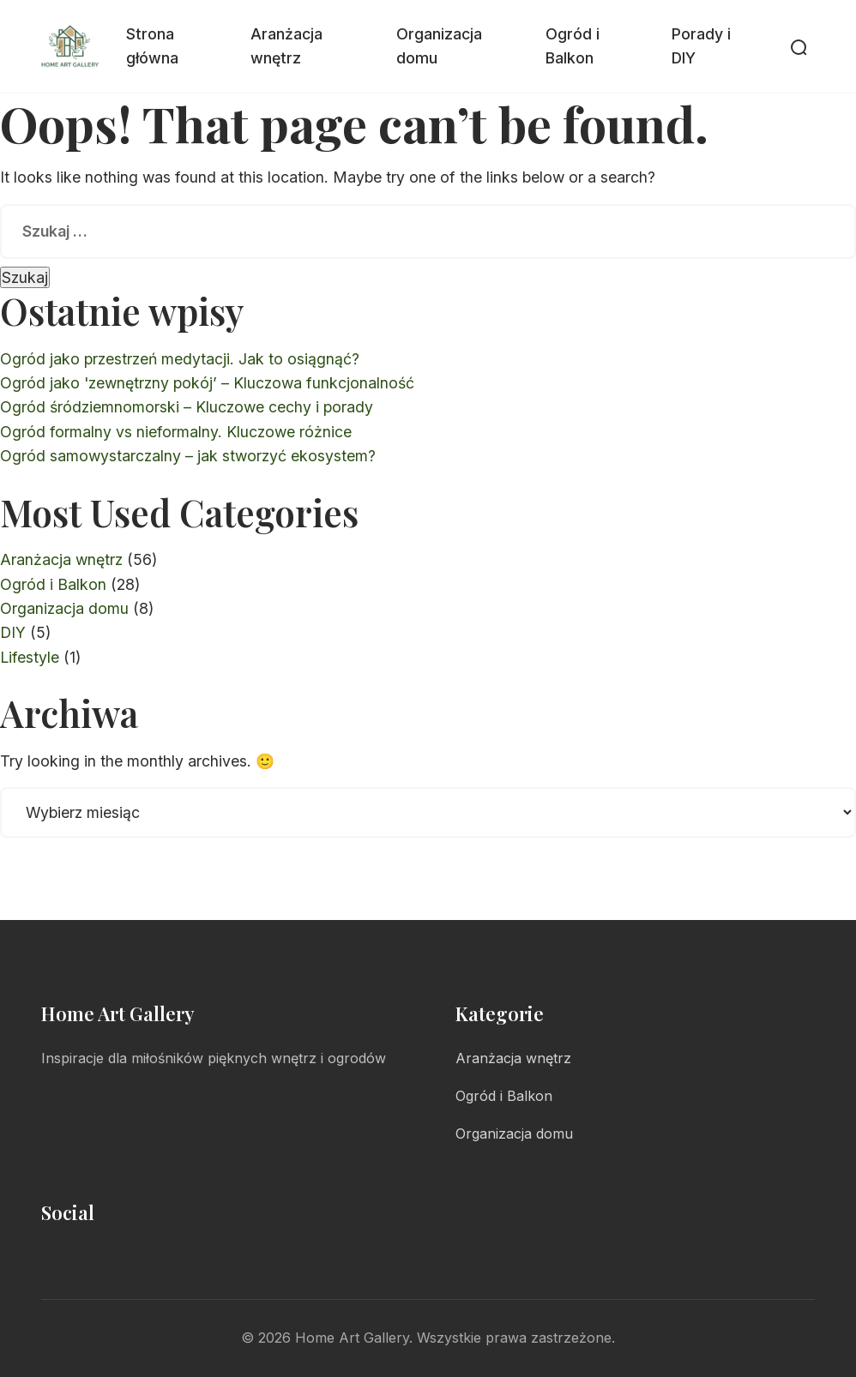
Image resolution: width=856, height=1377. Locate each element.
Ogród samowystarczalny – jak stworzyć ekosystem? (188, 456)
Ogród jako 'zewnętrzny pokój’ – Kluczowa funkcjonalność (207, 383)
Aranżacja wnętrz (286, 46)
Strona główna (152, 46)
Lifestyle (29, 657)
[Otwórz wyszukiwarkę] (798, 46)
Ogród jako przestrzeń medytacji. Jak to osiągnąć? (179, 359)
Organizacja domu (439, 46)
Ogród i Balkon (573, 46)
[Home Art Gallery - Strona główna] (70, 46)
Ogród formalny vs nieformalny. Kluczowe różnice (176, 432)
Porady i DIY (701, 46)
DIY (13, 632)
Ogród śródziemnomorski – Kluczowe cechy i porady (186, 407)
